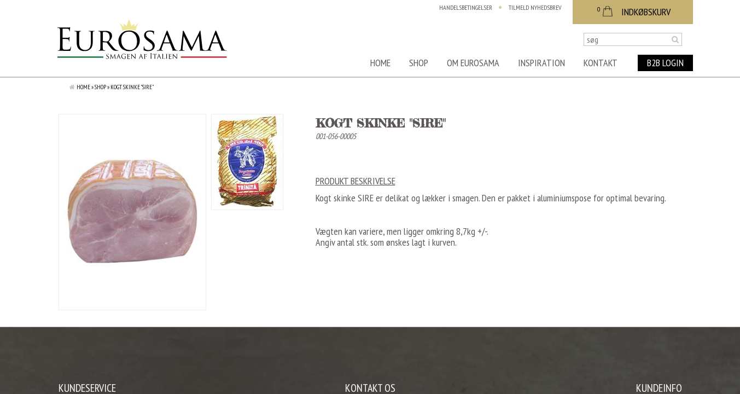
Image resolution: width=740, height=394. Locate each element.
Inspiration (541, 62)
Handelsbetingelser (465, 7)
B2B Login (665, 62)
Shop (418, 62)
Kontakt (600, 62)
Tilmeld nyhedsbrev (535, 7)
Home (380, 62)
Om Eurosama (473, 62)
